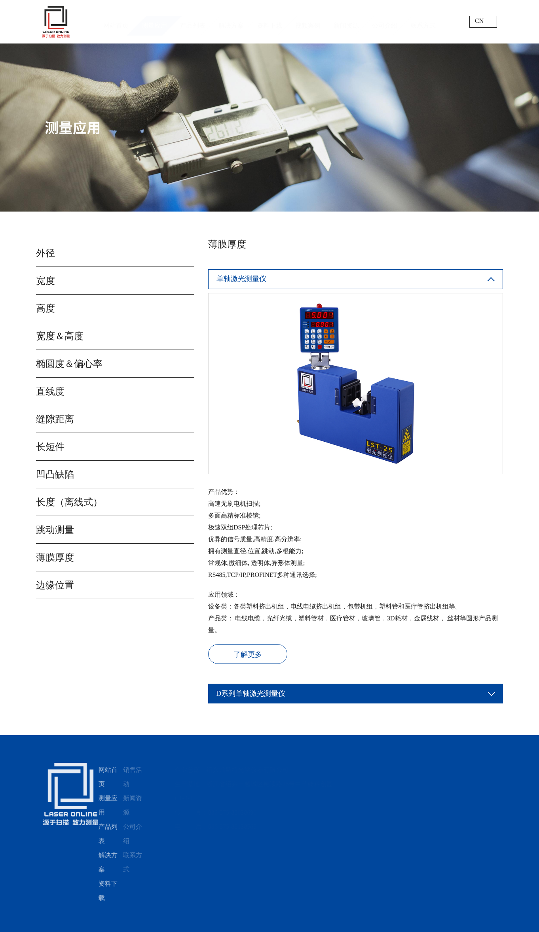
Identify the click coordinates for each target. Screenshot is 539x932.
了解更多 (249, 654)
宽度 (44, 281)
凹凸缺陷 (54, 474)
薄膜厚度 (54, 557)
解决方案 (231, 21)
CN (479, 20)
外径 (44, 253)
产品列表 (192, 21)
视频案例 (308, 21)
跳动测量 (54, 530)
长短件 (49, 447)
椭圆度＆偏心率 (68, 364)
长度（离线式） (68, 502)
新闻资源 (346, 21)
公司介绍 (384, 21)
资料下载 (269, 21)
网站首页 (116, 21)
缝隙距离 (54, 419)
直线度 (49, 391)
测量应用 (154, 21)
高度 (44, 308)
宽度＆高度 (59, 336)
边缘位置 (54, 585)
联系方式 (423, 21)
